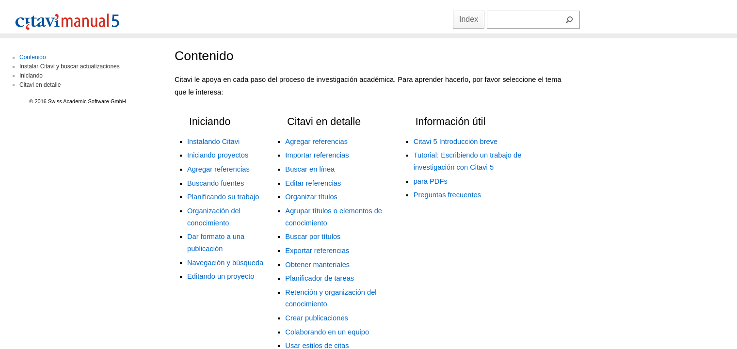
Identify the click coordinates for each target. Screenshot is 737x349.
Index (468, 19)
